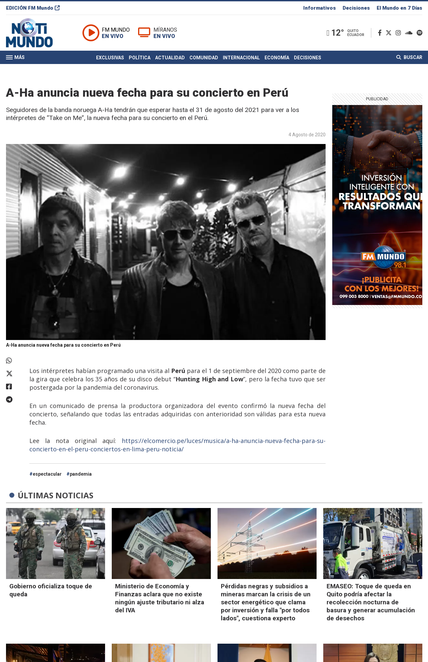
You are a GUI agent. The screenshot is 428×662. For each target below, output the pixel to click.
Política (139, 57)
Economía (277, 57)
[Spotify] (419, 32)
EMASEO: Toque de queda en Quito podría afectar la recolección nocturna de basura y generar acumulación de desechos (371, 602)
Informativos (319, 8)
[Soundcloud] (410, 32)
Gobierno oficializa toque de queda (50, 590)
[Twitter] (390, 32)
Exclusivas (110, 57)
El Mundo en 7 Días (399, 8)
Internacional (241, 57)
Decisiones (356, 8)
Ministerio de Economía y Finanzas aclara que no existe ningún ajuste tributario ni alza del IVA (159, 598)
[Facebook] (381, 32)
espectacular (47, 474)
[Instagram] (400, 32)
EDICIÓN (33, 8)
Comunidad (203, 57)
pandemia (81, 474)
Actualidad (170, 57)
